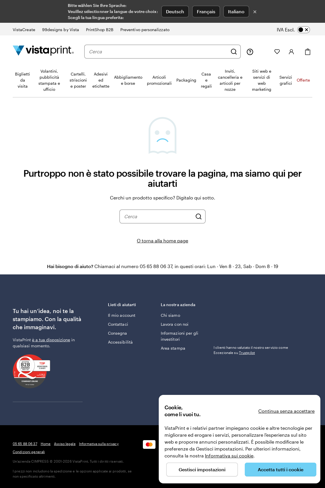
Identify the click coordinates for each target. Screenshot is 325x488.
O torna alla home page (162, 240)
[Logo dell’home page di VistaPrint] (43, 51)
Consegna (117, 333)
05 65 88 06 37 (25, 444)
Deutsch (175, 11)
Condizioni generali (29, 452)
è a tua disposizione (51, 339)
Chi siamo (170, 315)
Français (206, 11)
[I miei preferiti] (277, 51)
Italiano (236, 11)
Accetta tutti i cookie (280, 469)
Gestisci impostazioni (202, 469)
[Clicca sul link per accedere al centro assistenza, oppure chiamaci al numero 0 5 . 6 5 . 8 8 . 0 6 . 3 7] (249, 51)
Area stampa (173, 348)
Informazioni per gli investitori (179, 336)
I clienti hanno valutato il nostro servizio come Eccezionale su (251, 350)
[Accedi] (291, 52)
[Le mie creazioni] (263, 51)
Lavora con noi (174, 324)
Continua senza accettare (286, 411)
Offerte (303, 80)
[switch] (297, 29)
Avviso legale (65, 444)
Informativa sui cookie (229, 455)
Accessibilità (120, 342)
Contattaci (118, 324)
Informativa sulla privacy (99, 444)
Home (46, 444)
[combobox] (158, 51)
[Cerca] (234, 51)
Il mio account (121, 315)
